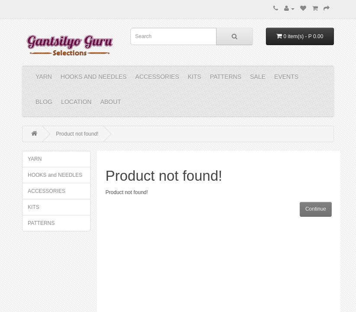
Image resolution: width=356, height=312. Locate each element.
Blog (44, 101)
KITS (194, 76)
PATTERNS (226, 76)
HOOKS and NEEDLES (94, 76)
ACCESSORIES (157, 76)
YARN (44, 76)
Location (76, 101)
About (110, 101)
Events (286, 76)
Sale (257, 76)
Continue (315, 209)
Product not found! (77, 134)
